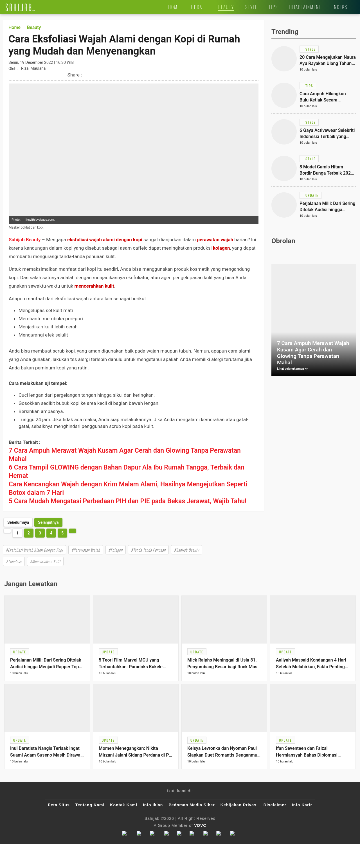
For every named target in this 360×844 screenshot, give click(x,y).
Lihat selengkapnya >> (292, 369)
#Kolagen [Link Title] (116, 550)
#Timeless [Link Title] (14, 561)
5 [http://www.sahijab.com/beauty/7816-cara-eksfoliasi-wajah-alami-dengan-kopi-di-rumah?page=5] (62, 533)
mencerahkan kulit (94, 286)
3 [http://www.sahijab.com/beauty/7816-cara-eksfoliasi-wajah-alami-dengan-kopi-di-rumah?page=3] (40, 533)
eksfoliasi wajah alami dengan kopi (104, 239)
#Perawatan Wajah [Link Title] (85, 550)
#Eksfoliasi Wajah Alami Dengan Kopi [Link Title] (34, 550)
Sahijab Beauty (24, 239)
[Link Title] (20, 7)
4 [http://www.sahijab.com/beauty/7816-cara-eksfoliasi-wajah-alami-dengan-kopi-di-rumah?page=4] (51, 533)
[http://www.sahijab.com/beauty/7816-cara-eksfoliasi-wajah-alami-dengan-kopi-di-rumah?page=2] (48, 522)
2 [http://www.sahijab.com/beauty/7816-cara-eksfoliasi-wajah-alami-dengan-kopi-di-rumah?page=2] (29, 533)
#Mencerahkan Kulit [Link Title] (45, 561)
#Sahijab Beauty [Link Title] (186, 550)
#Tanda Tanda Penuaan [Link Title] (148, 550)
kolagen (221, 248)
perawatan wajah (215, 239)
